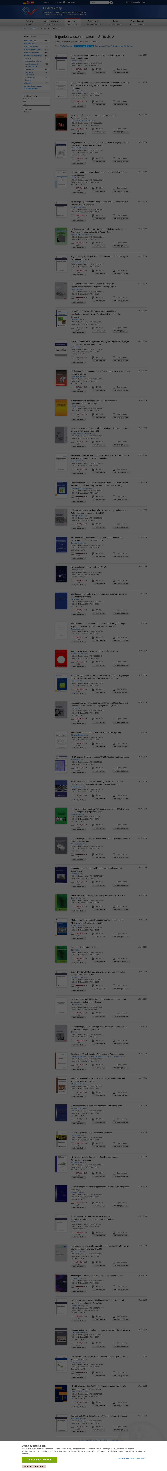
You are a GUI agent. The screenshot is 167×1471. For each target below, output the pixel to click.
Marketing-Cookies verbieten (33, 1466)
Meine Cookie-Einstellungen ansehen (131, 1458)
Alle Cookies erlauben (39, 1459)
